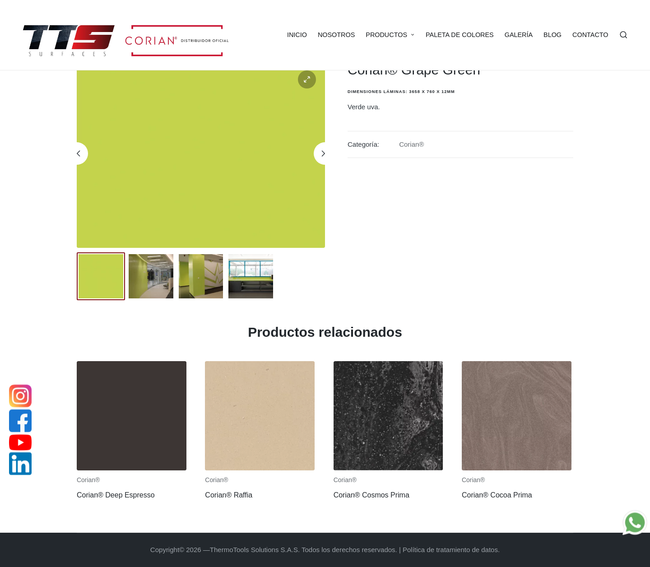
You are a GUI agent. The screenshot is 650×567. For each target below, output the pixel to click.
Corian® (411, 144)
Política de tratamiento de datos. (451, 549)
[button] (307, 79)
